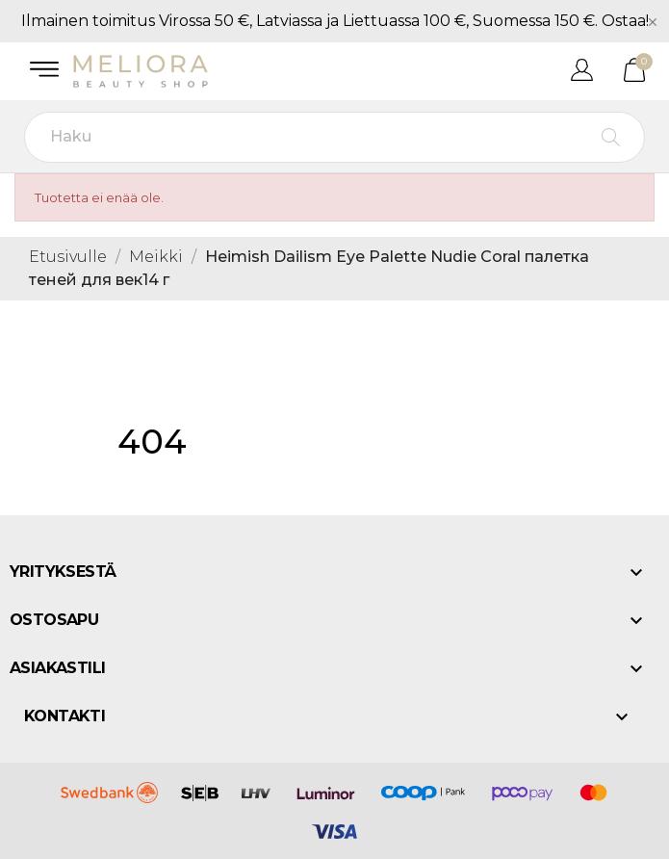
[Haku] (334, 137)
